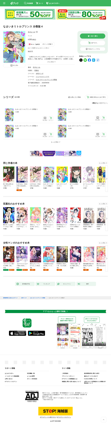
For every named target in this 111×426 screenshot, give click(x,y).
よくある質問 (31, 376)
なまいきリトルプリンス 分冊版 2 (79, 109)
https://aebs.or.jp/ (48, 399)
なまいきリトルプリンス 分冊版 (46, 79)
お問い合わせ (8, 379)
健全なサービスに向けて (91, 376)
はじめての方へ (9, 373)
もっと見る (102, 163)
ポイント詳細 (46, 44)
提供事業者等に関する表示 (91, 373)
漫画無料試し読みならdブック (10, 297)
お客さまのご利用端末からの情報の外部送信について (95, 382)
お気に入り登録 (75, 97)
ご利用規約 (65, 373)
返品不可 (30, 51)
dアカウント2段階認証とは (69, 379)
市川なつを (31, 32)
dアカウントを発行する (48, 417)
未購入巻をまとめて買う (98, 97)
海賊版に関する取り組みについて (71, 381)
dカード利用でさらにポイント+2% (38, 48)
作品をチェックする (94, 49)
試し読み (15, 65)
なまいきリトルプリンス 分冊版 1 (26, 109)
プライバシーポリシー (68, 376)
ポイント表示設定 (32, 379)
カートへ (94, 43)
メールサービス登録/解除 (12, 376)
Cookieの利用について (90, 379)
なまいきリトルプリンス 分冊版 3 (26, 126)
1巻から (95, 103)
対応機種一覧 (31, 373)
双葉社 (36, 70)
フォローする (37, 32)
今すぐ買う (94, 36)
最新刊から (103, 103)
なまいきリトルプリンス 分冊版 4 (79, 126)
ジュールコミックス (42, 76)
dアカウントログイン (11, 381)
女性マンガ (39, 73)
